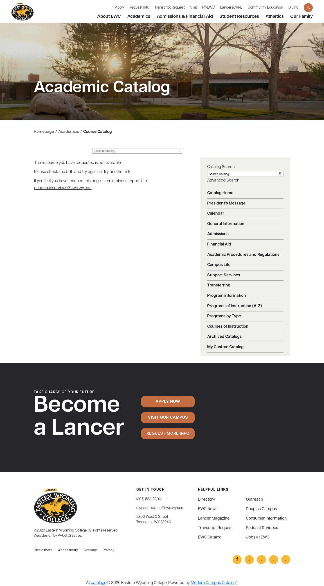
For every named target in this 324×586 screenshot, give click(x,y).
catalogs (98, 583)
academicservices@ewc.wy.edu (63, 188)
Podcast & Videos (262, 528)
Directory (206, 499)
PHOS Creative (69, 536)
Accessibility (68, 550)
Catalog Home (220, 193)
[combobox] (137, 151)
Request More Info (167, 434)
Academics (138, 16)
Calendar (215, 213)
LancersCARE (231, 7)
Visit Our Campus (168, 418)
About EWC (109, 16)
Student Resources (239, 16)
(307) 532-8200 (148, 499)
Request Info (139, 7)
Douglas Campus (261, 509)
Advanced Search (223, 180)
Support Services (223, 275)
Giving (293, 7)
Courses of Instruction (227, 327)
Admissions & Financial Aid (185, 16)
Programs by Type (224, 316)
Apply (119, 7)
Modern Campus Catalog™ (214, 583)
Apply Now (167, 402)
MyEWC (208, 7)
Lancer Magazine (214, 518)
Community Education (265, 7)
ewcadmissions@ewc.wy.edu (159, 508)
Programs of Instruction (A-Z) (234, 306)
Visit (193, 7)
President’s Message (226, 203)
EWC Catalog (210, 537)
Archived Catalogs (224, 337)
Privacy (109, 550)
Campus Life (218, 265)
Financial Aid (219, 244)
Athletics (275, 16)
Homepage (44, 132)
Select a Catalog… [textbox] (105, 151)
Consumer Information (266, 518)
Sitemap (90, 550)
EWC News (208, 509)
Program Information (226, 296)
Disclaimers (43, 550)
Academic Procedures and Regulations (243, 255)
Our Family (301, 16)
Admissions (218, 234)
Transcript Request (170, 7)
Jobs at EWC (257, 537)
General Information (225, 224)
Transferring (218, 285)
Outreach (254, 499)
